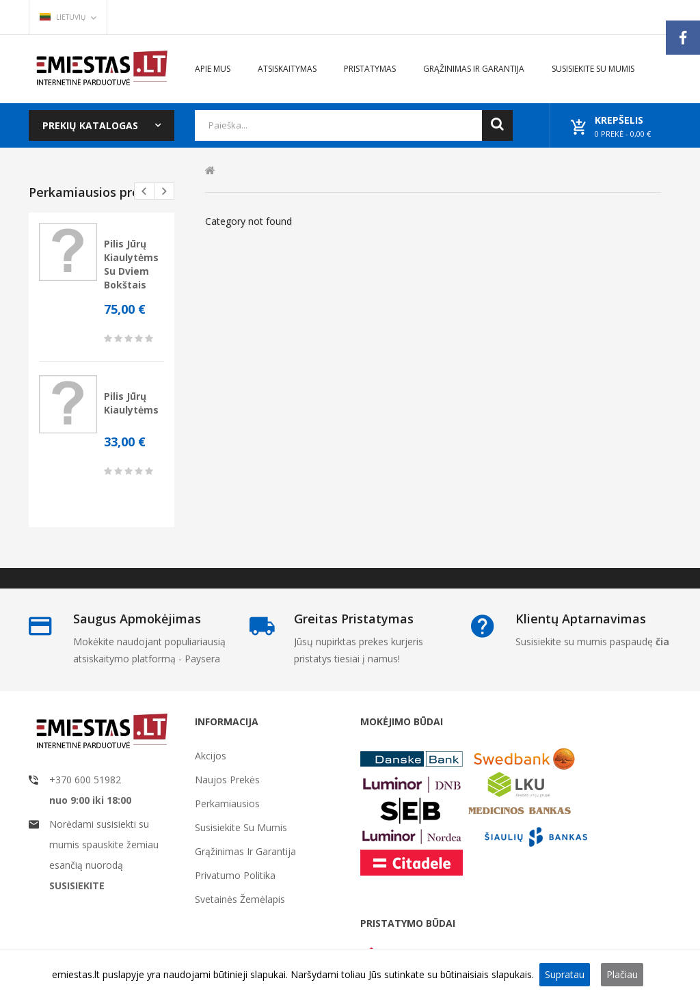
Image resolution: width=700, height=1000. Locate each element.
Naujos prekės (227, 779)
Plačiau (622, 974)
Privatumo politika (235, 875)
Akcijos (210, 755)
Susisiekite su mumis (241, 827)
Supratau (564, 974)
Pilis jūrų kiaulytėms (131, 403)
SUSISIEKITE (77, 885)
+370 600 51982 (85, 779)
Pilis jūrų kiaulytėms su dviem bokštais (131, 264)
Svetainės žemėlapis (240, 899)
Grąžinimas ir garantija (245, 851)
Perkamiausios (227, 803)
